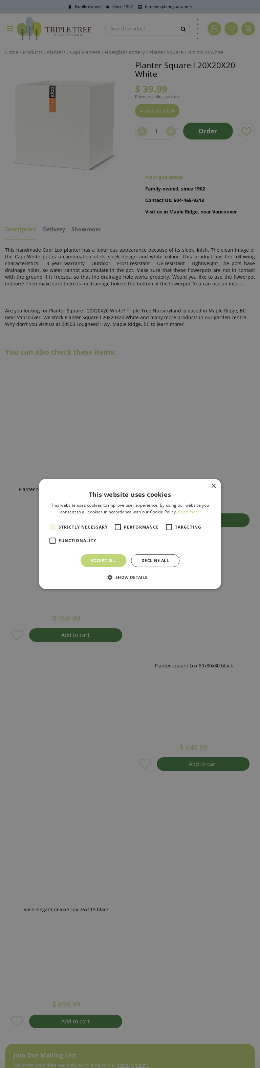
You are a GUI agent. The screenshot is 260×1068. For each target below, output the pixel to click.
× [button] (213, 486)
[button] (129, 577)
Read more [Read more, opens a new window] (189, 512)
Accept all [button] (103, 560)
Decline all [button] (155, 560)
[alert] (130, 534)
